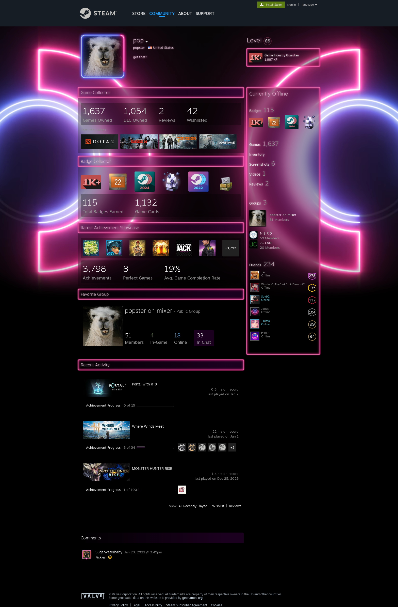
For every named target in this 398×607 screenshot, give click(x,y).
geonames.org (192, 598)
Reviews (235, 506)
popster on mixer (283, 215)
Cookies (216, 605)
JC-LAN (266, 243)
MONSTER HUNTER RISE (152, 468)
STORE (139, 13)
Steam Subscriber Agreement (186, 605)
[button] (283, 40)
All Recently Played (192, 506)
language (308, 4)
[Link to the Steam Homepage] (102, 17)
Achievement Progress (103, 405)
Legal (136, 605)
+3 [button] (232, 447)
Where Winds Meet (148, 426)
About (185, 13)
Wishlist (218, 506)
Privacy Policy (118, 605)
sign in (291, 4)
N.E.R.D (266, 233)
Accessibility (153, 605)
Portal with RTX (144, 384)
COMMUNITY (162, 13)
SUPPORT (205, 13)
